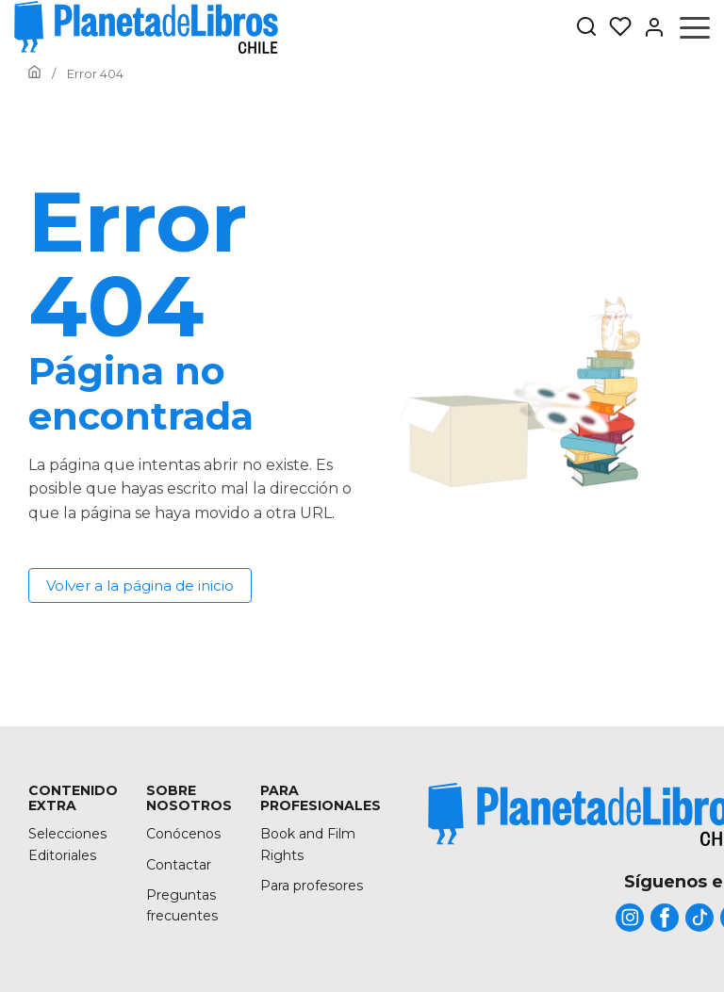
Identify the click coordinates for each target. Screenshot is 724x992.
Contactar (178, 864)
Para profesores (311, 885)
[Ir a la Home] (34, 73)
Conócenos (183, 833)
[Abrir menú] (695, 27)
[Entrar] (649, 27)
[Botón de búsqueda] (586, 28)
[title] (630, 917)
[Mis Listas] (615, 27)
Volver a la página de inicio (140, 585)
